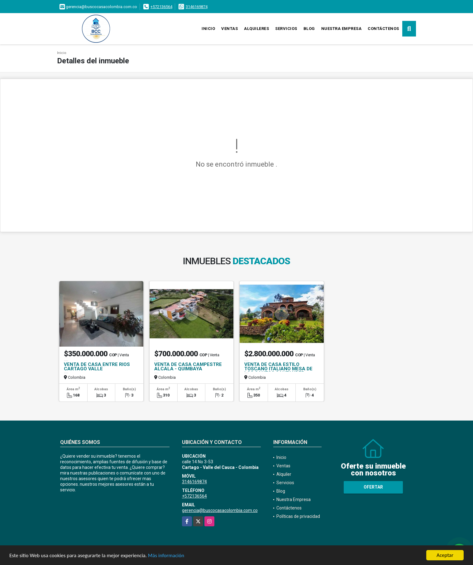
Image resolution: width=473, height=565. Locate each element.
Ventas (229, 28)
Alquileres (256, 28)
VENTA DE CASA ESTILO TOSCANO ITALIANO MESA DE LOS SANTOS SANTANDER (278, 369)
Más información (166, 556)
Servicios (286, 28)
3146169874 (197, 6)
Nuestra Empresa (341, 28)
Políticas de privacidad (298, 516)
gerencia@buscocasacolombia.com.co (220, 510)
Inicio (208, 28)
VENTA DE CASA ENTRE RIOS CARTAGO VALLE (97, 367)
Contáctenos (383, 28)
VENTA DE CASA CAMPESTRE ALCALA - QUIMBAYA (188, 367)
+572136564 (161, 6)
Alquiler (283, 474)
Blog (309, 28)
